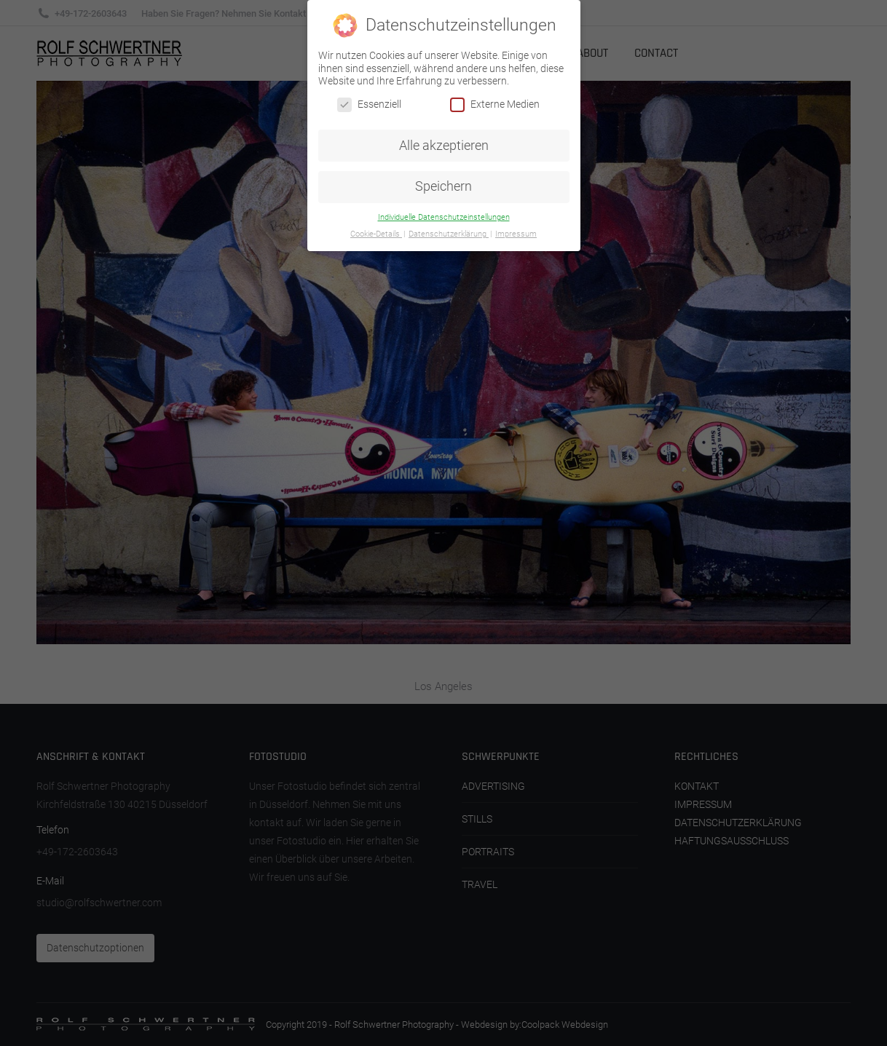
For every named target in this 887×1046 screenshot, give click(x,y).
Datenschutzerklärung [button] (449, 234)
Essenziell (369, 104)
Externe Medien (495, 104)
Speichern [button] (443, 186)
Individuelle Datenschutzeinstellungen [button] (444, 217)
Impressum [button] (516, 234)
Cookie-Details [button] (376, 234)
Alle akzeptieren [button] (444, 145)
